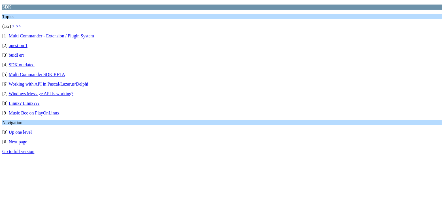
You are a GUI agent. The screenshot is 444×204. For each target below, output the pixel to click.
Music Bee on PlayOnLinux (34, 112)
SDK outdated (22, 64)
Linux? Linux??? (24, 103)
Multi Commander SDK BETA (37, 74)
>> (18, 26)
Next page (18, 141)
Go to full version (18, 151)
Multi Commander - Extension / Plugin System (51, 35)
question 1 (18, 45)
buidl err (16, 55)
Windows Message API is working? (40, 93)
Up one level (20, 132)
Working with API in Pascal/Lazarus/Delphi (48, 84)
